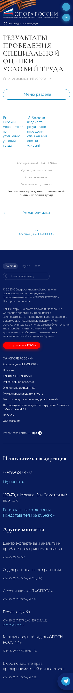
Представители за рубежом (29, 515)
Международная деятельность (23, 393)
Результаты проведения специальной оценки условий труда (36, 193)
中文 (37, 266)
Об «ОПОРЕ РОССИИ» (18, 358)
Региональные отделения (27, 509)
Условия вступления (36, 184)
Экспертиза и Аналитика (19, 387)
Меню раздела (37, 94)
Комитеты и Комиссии (17, 376)
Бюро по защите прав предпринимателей (30, 399)
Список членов (36, 177)
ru (66, 17)
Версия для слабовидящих (21, 23)
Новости (8, 370)
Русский (10, 266)
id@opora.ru (13, 481)
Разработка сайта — (22, 433)
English (25, 266)
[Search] (26, 276)
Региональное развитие (18, 381)
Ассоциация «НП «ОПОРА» (29, 78)
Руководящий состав (37, 170)
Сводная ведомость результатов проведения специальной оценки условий (37, 131)
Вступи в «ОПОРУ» (21, 345)
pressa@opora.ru (13, 624)
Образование (11, 420)
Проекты (8, 415)
